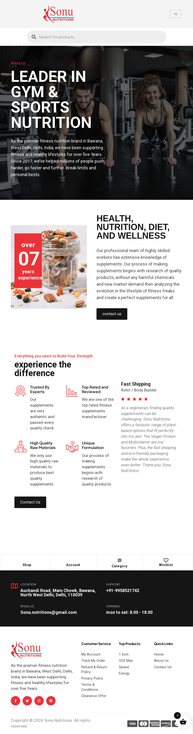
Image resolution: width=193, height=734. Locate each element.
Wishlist (166, 565)
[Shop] (27, 560)
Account (73, 565)
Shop (27, 565)
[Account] (73, 560)
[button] (120, 560)
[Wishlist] (166, 560)
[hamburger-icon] (175, 14)
